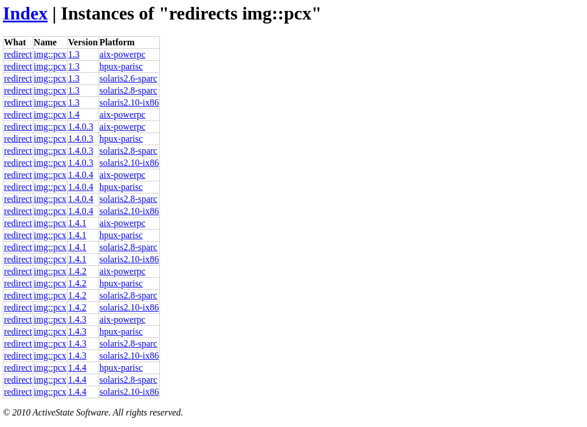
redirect (18, 54)
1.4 (74, 114)
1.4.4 (77, 367)
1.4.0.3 (80, 126)
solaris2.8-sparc (129, 90)
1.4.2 (77, 271)
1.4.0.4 (80, 175)
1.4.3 (77, 319)
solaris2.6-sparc (129, 78)
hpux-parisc (121, 66)
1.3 (74, 54)
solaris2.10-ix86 (129, 102)
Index (25, 13)
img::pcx (50, 54)
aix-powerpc (123, 54)
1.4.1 (77, 223)
